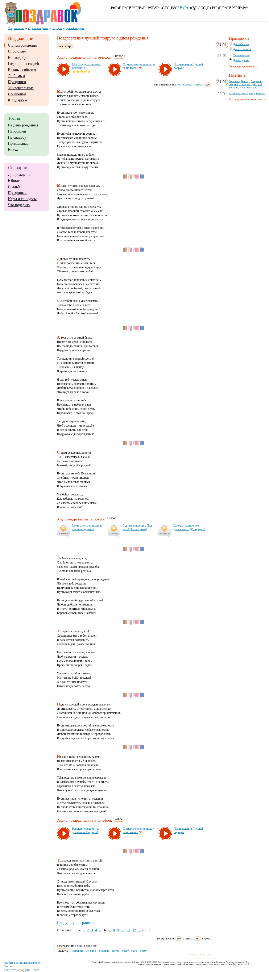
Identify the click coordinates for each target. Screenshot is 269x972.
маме (134, 950)
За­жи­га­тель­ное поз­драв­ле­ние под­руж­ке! (87, 527)
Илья (242, 87)
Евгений (233, 87)
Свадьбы (15, 187)
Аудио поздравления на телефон (84, 57)
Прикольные (18, 143)
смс (179, 84)
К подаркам (17, 100)
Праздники (17, 82)
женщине (77, 950)
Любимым (16, 76)
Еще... (13, 149)
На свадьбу (17, 57)
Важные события (22, 70)
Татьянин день (241, 55)
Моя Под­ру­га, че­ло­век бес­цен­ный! (86, 66)
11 (128, 930)
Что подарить (19, 205)
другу (125, 950)
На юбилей (17, 131)
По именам (17, 94)
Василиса (234, 81)
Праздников (18, 193)
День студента (241, 60)
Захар (244, 93)
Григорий (244, 84)
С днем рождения (22, 45)
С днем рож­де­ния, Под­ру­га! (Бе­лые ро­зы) (138, 527)
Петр (252, 93)
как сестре (65, 46)
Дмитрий (256, 84)
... (139, 930)
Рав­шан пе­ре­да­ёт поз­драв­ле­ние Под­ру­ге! (86, 830)
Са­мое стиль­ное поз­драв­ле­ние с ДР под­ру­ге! (189, 527)
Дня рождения (20, 174)
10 (123, 930)
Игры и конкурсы (22, 199)
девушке (104, 950)
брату (143, 950)
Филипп (260, 93)
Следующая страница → (78, 922)
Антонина (234, 93)
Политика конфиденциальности (22, 962)
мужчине (91, 950)
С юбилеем (17, 51)
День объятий (241, 44)
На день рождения (23, 125)
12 (134, 930)
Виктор (245, 81)
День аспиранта (242, 49)
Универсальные (21, 88)
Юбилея (14, 181)
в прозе (187, 84)
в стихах (198, 84)
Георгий (233, 84)
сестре (115, 950)
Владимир (256, 81)
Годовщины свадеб (23, 64)
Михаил (251, 87)
